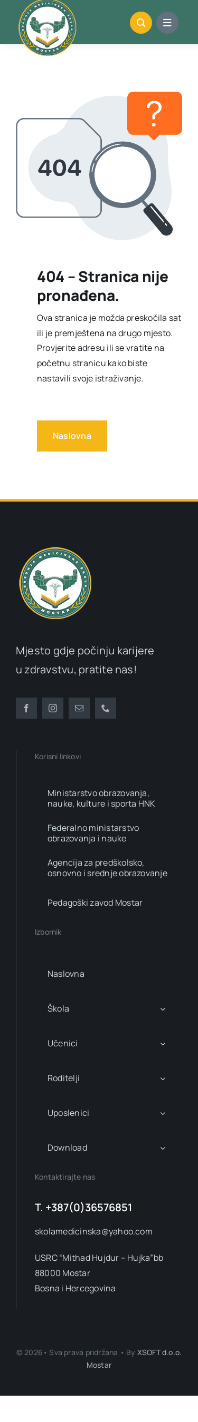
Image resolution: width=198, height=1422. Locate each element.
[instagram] (52, 708)
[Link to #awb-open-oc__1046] (141, 23)
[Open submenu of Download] (162, 1148)
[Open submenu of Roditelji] (162, 1078)
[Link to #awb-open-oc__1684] (167, 23)
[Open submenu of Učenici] (162, 1043)
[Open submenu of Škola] (162, 1009)
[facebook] (26, 708)
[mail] (79, 708)
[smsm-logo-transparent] (55, 548)
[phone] (105, 708)
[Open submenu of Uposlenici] (162, 1113)
